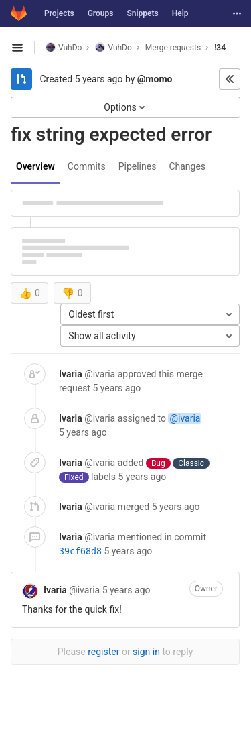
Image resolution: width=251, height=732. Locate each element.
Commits (87, 166)
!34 (220, 47)
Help (180, 13)
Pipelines (137, 166)
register (103, 651)
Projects (59, 13)
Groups (101, 13)
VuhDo (64, 47)
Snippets (142, 13)
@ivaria (184, 418)
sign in (146, 651)
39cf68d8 (80, 551)
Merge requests (173, 47)
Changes (187, 166)
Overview (35, 166)
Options (125, 107)
